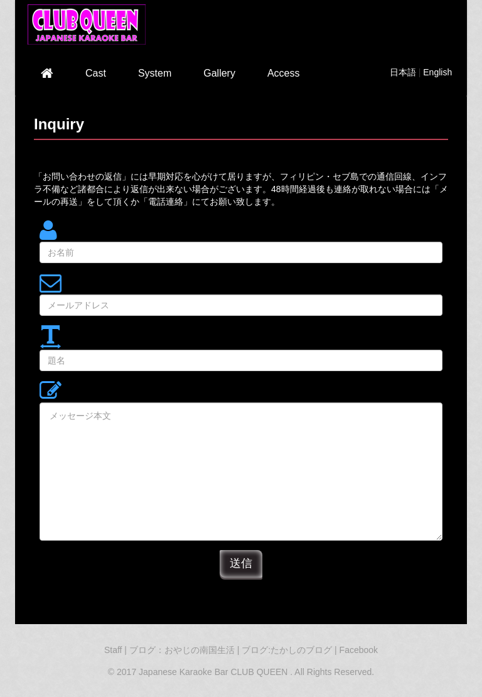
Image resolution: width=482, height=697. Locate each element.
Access (283, 73)
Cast (95, 73)
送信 (241, 563)
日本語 (403, 72)
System (154, 73)
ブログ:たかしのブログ (288, 650)
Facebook (359, 650)
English (437, 72)
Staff (113, 650)
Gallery (219, 73)
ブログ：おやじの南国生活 (183, 650)
